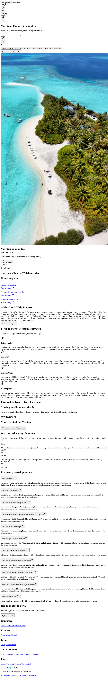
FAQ (20, 626)
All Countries (33, 655)
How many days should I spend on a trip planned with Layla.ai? (24, 514)
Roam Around (6, 635)
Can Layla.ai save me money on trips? (16, 502)
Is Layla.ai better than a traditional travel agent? (19, 572)
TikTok (3, 676)
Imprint (13, 645)
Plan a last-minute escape (52, 48)
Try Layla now (8, 615)
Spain (3, 655)
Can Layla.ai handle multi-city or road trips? (17, 560)
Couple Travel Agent (8, 664)
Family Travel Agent (23, 664)
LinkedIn (16, 676)
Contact (16, 626)
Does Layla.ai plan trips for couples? (15, 550)
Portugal (11, 655)
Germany (24, 655)
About (7, 626)
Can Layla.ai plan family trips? (13, 526)
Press (24, 626)
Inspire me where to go (22, 48)
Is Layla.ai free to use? (11, 596)
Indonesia (17, 655)
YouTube (23, 676)
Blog (11, 626)
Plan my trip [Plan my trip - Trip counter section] (7, 261)
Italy (6, 655)
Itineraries (14, 635)
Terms (8, 645)
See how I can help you (11, 51)
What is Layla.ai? (9, 478)
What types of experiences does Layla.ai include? (19, 584)
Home (3, 626)
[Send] (3, 42)
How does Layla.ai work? (11, 490)
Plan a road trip (37, 48)
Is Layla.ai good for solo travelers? (14, 538)
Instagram (9, 676)
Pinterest (29, 676)
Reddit (35, 676)
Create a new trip (7, 48)
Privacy (3, 645)
